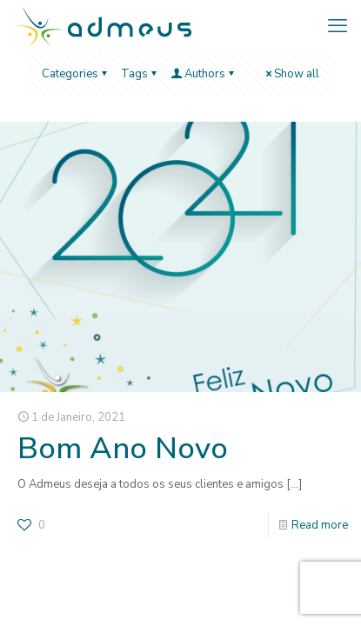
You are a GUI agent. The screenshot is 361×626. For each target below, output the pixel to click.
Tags (140, 74)
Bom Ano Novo (122, 448)
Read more (319, 525)
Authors (203, 74)
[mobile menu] (337, 26)
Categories (76, 74)
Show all (291, 74)
